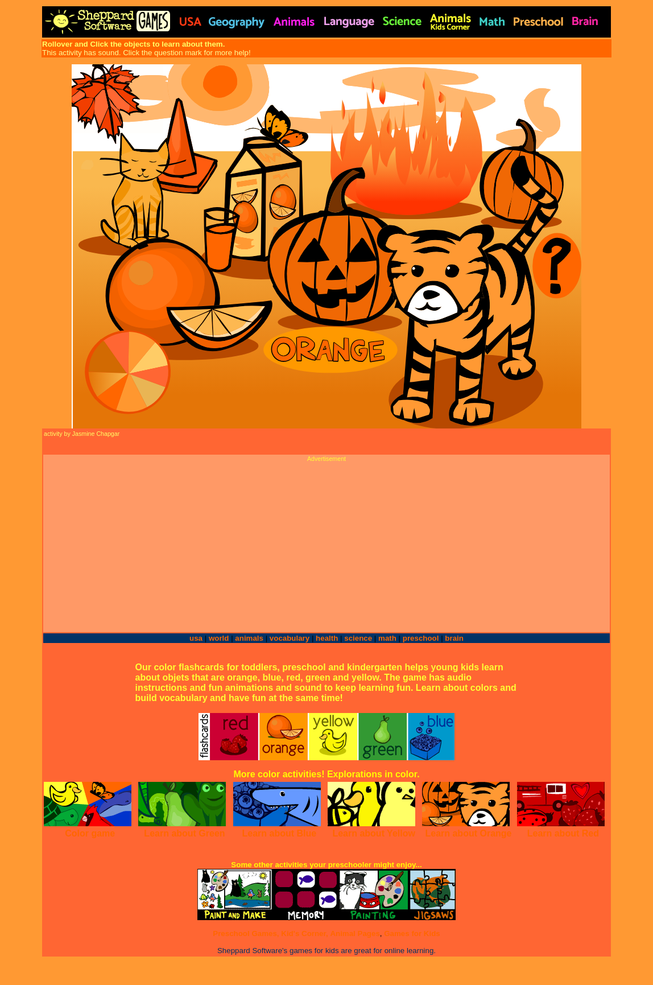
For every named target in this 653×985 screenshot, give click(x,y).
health (327, 638)
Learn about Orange (468, 833)
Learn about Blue (279, 833)
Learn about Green (184, 833)
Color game (90, 833)
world (219, 638)
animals (249, 638)
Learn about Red (563, 833)
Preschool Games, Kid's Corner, (270, 933)
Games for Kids (412, 933)
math (387, 638)
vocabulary (289, 638)
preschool (422, 638)
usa (195, 638)
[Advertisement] (326, 541)
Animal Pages (354, 933)
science (358, 638)
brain (454, 638)
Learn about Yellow (373, 833)
